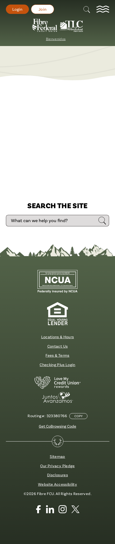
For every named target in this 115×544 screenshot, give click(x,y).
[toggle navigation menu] (102, 9)
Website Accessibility (57, 484)
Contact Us (57, 346)
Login (17, 9)
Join (43, 9)
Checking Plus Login (57, 364)
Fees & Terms (57, 355)
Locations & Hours (57, 336)
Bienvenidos (56, 39)
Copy (78, 416)
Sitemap (57, 456)
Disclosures (57, 474)
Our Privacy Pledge (57, 465)
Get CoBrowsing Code (57, 426)
